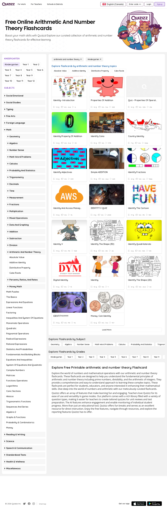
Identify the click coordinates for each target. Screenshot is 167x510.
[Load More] (107, 330)
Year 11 (19, 81)
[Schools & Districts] (55, 4)
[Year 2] (81, 357)
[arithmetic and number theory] (68, 59)
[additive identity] (79, 71)
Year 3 (8, 70)
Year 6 (40, 70)
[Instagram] (33, 504)
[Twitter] (24, 504)
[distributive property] (100, 71)
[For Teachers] (36, 4)
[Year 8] (146, 357)
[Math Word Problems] (104, 344)
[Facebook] (29, 504)
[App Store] (139, 503)
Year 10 (8, 81)
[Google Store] (154, 503)
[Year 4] (102, 357)
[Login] (148, 4)
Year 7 (8, 75)
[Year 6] (124, 357)
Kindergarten (11, 64)
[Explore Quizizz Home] (8, 4)
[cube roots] (119, 71)
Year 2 (36, 64)
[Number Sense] (83, 344)
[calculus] (122, 344)
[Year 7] (135, 357)
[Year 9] (157, 357)
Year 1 (26, 64)
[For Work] (22, 4)
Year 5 (29, 70)
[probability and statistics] (141, 344)
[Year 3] (91, 357)
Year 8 (19, 75)
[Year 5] (113, 357)
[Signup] (159, 4)
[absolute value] (60, 71)
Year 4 (18, 70)
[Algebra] (68, 344)
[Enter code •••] (135, 4)
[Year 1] (70, 357)
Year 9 (29, 75)
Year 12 (31, 81)
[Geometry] (55, 344)
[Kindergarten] (94, 59)
